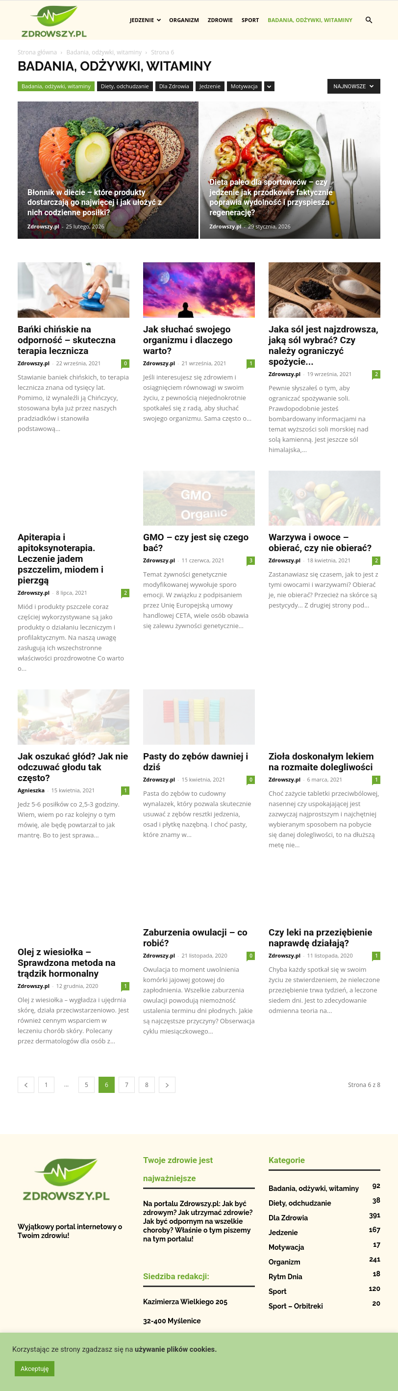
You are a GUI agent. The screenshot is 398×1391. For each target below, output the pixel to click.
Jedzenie (145, 20)
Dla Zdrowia (174, 86)
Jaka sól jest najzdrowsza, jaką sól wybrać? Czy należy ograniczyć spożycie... (323, 345)
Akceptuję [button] (35, 1368)
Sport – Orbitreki (296, 1296)
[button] (368, 20)
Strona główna (37, 52)
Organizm (184, 20)
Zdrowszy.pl (43, 226)
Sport (250, 20)
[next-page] (167, 1075)
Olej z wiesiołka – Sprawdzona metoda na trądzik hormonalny (67, 943)
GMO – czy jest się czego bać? (196, 542)
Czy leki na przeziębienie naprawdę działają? (320, 938)
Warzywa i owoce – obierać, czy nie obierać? (320, 542)
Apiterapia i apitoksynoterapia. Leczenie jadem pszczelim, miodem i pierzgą (60, 558)
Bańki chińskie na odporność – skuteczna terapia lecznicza (67, 340)
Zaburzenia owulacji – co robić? (195, 938)
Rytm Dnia (285, 1267)
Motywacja (244, 86)
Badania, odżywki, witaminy (310, 20)
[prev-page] (26, 1075)
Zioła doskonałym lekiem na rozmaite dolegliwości (321, 762)
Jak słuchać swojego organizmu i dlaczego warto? (188, 340)
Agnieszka (31, 790)
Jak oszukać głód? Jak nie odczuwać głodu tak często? (73, 767)
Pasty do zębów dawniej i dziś (195, 762)
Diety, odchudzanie (125, 86)
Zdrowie (220, 20)
